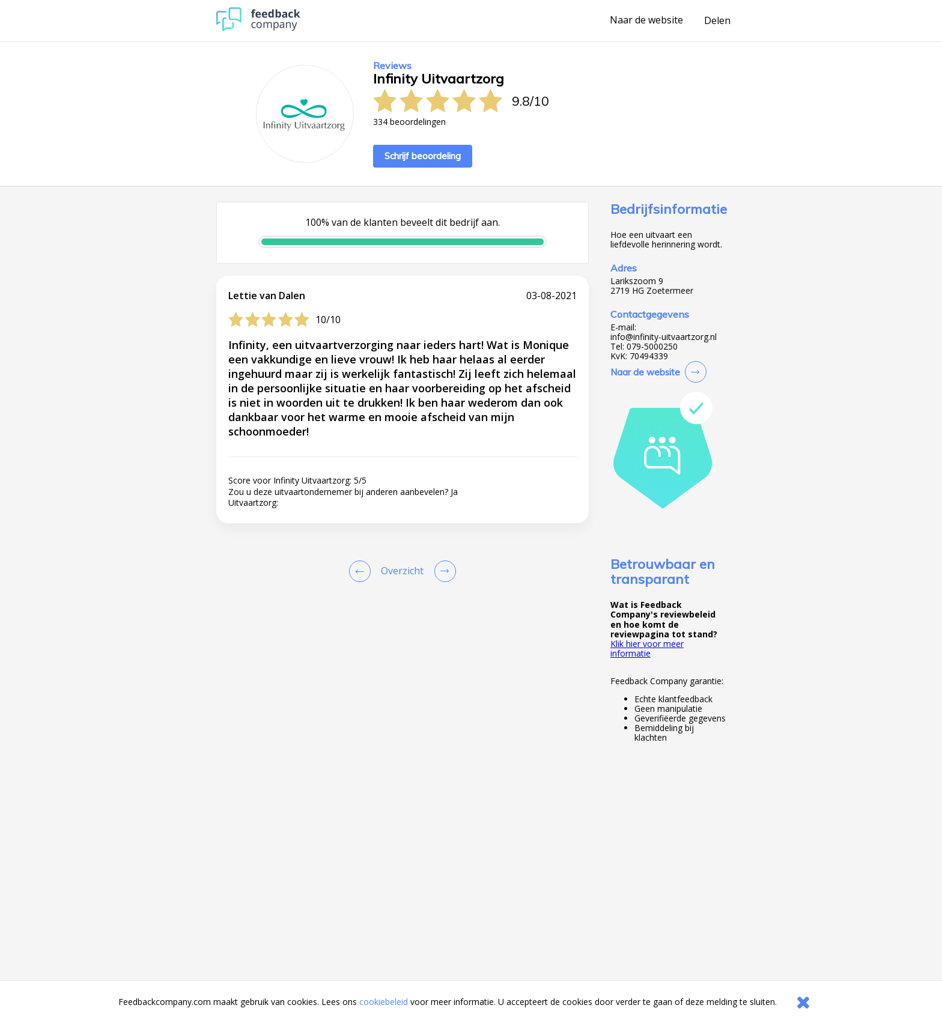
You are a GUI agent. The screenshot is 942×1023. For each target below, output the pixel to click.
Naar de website (646, 20)
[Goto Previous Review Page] (362, 571)
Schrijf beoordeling (422, 156)
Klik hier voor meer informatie (647, 648)
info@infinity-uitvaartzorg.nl (663, 337)
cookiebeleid (383, 1001)
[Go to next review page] (443, 571)
